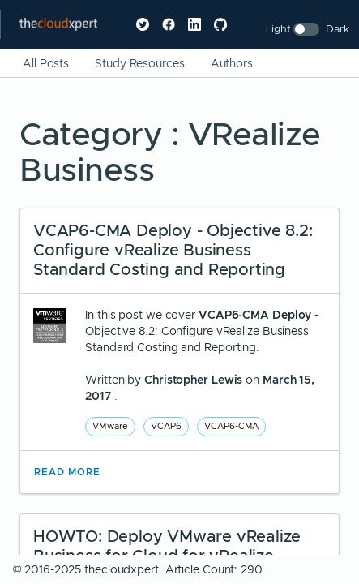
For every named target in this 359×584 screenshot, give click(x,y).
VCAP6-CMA (231, 426)
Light (278, 29)
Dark (337, 29)
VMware (110, 426)
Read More (67, 472)
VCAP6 (166, 426)
